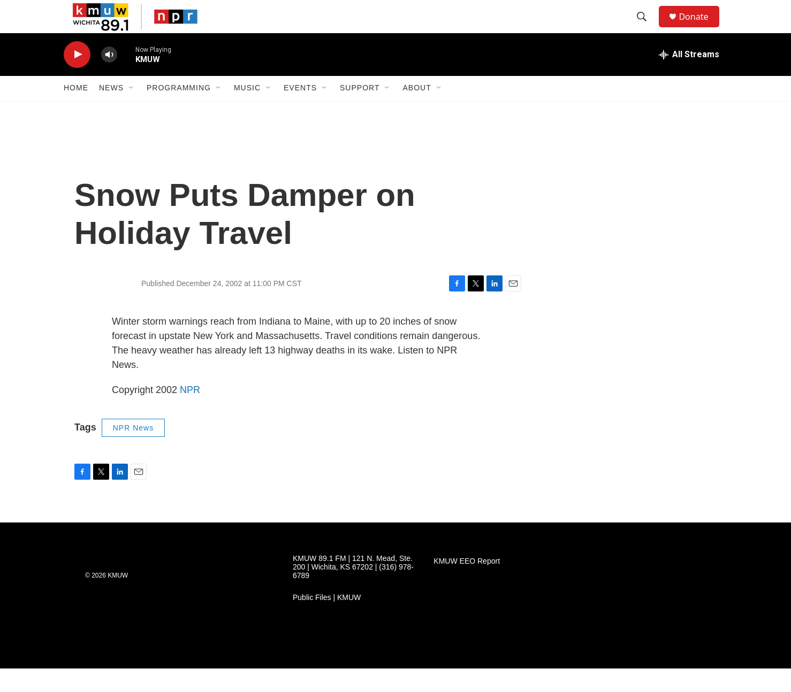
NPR (190, 412)
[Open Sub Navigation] (131, 111)
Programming (179, 111)
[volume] (109, 78)
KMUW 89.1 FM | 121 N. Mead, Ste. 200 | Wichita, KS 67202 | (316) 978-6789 (353, 590)
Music (247, 111)
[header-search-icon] (646, 28)
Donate (700, 28)
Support (359, 111)
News (111, 111)
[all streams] (689, 77)
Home (76, 111)
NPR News (133, 451)
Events (300, 111)
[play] (77, 78)
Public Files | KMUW (327, 621)
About (416, 111)
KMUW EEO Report (466, 585)
